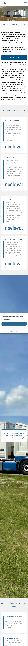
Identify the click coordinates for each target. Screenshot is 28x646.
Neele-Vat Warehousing (12, 239)
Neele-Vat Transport (11, 120)
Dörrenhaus (9, 617)
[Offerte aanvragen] (14, 57)
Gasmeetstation (10, 638)
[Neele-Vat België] (11, 3)
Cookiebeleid (11, 331)
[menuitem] (25, 3)
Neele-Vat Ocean (10, 199)
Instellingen (14, 328)
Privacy (16, 331)
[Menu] (25, 3)
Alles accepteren (14, 324)
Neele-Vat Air (8, 158)
